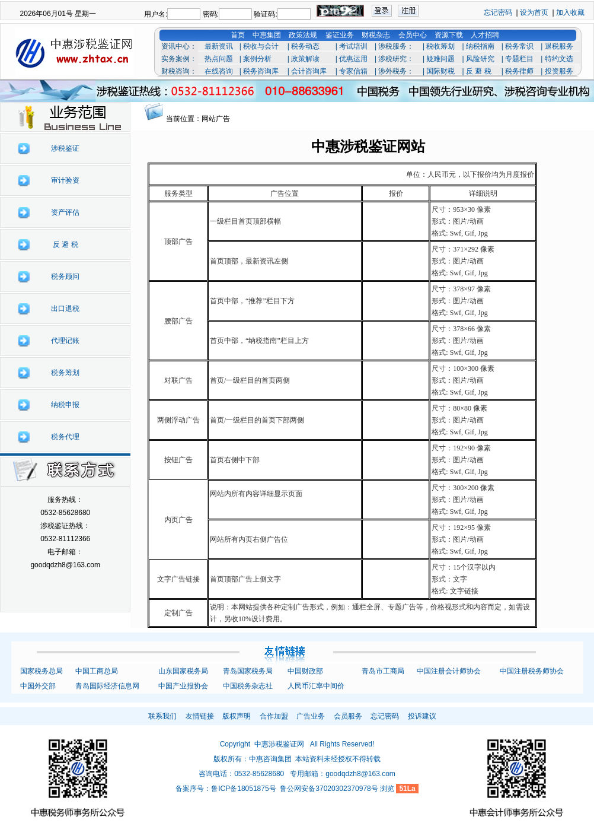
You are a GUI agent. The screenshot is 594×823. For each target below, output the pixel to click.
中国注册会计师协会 (449, 671)
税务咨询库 (261, 71)
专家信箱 (353, 71)
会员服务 (348, 716)
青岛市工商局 (383, 671)
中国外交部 (38, 686)
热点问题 (219, 59)
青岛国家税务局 (248, 671)
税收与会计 (261, 46)
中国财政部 (305, 671)
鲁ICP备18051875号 (243, 788)
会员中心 (412, 35)
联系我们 (162, 716)
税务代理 (65, 437)
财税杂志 (376, 35)
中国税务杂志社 (248, 686)
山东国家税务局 (183, 671)
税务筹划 (65, 372)
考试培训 (353, 46)
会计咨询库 (309, 71)
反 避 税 (478, 71)
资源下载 (449, 35)
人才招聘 (485, 35)
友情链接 (200, 716)
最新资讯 (219, 46)
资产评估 (65, 212)
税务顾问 (65, 276)
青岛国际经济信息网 (107, 686)
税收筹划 (440, 46)
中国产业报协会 (183, 686)
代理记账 (65, 340)
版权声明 (236, 716)
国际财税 (440, 71)
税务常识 (519, 46)
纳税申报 (65, 405)
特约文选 (559, 59)
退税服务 (559, 46)
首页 (238, 35)
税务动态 (305, 46)
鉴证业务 (339, 35)
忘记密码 (498, 12)
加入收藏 (570, 12)
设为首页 (534, 12)
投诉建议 (422, 716)
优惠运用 (353, 59)
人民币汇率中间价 (316, 686)
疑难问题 (440, 59)
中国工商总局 (96, 671)
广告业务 (310, 716)
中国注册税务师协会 (532, 671)
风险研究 (480, 59)
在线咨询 (219, 71)
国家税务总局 (41, 671)
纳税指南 (480, 46)
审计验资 (65, 180)
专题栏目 (519, 59)
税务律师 (519, 71)
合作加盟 (274, 716)
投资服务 (559, 71)
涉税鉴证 (65, 148)
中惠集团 (267, 35)
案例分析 (257, 59)
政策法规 (303, 35)
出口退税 (65, 308)
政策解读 (305, 59)
